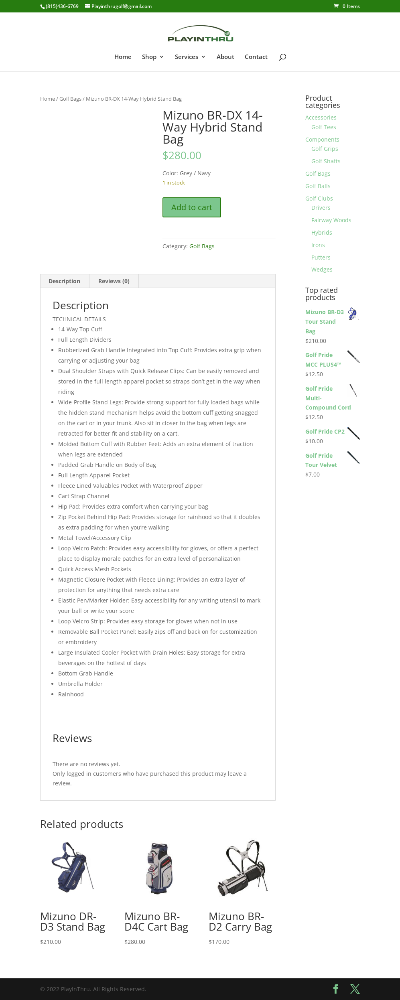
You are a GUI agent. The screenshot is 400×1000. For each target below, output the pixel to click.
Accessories (321, 117)
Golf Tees (323, 127)
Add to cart (191, 207)
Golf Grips (324, 148)
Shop (149, 57)
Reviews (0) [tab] (114, 281)
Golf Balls (318, 186)
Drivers (321, 207)
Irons (318, 245)
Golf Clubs (319, 198)
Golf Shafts (326, 161)
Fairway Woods (331, 220)
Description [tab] (64, 281)
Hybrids (321, 232)
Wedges (322, 269)
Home (123, 57)
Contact (256, 57)
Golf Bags (70, 98)
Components (322, 139)
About (225, 57)
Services (186, 57)
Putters (321, 257)
